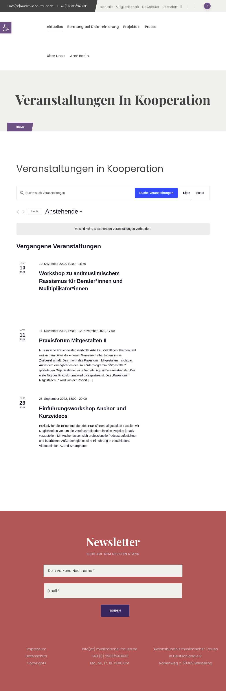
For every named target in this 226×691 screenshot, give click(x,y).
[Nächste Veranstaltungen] (23, 212)
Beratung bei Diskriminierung (93, 26)
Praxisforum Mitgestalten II (73, 340)
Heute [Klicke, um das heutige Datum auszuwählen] (35, 211)
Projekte (132, 26)
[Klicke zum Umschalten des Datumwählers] (63, 211)
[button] (5, 27)
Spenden (169, 6)
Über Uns (56, 55)
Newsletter (151, 6)
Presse (150, 26)
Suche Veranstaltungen (156, 193)
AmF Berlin (79, 55)
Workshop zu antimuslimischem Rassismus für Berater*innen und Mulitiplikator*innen (81, 280)
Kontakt (106, 6)
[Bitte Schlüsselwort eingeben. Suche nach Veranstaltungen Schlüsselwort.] (76, 193)
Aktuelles (55, 26)
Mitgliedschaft (127, 6)
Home (20, 127)
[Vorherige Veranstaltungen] (18, 212)
